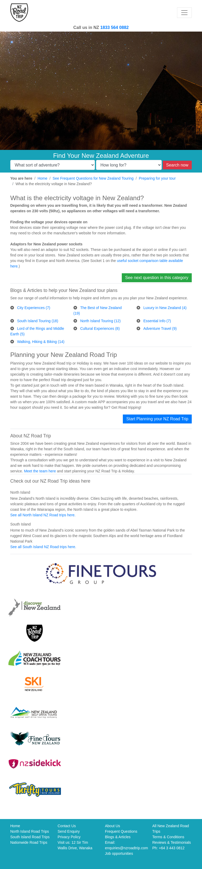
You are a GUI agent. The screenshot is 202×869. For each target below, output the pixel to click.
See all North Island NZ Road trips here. (42, 515)
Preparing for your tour (157, 178)
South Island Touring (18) (37, 321)
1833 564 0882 (114, 27)
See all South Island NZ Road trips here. (43, 547)
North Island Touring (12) (100, 321)
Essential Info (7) (157, 321)
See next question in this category (156, 277)
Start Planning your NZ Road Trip (157, 419)
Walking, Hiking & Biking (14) (40, 342)
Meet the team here (40, 471)
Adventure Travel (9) (160, 328)
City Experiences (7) (33, 308)
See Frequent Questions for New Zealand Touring (93, 178)
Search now (177, 165)
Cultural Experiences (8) (100, 328)
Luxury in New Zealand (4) (164, 308)
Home (42, 178)
